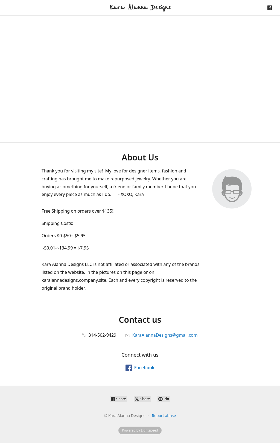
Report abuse (164, 415)
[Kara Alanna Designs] (140, 7)
